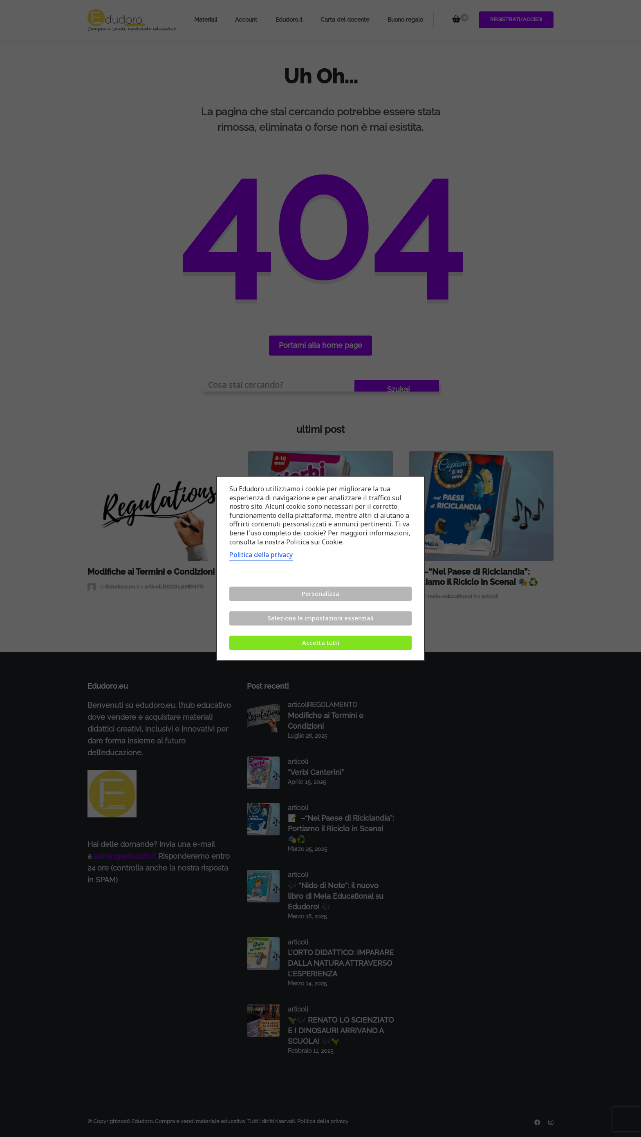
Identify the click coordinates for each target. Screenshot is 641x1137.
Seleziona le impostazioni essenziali (320, 618)
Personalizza (320, 594)
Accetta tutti (320, 643)
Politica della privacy (261, 555)
